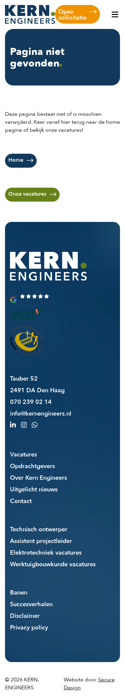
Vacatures (23, 454)
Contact (21, 501)
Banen (18, 592)
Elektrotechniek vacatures (46, 552)
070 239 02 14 (31, 402)
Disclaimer (25, 615)
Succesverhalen (31, 604)
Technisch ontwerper (38, 529)
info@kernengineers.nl (40, 413)
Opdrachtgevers (32, 466)
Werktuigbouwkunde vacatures (53, 564)
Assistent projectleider (41, 541)
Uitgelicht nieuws (34, 489)
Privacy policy (29, 627)
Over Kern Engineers (38, 477)
